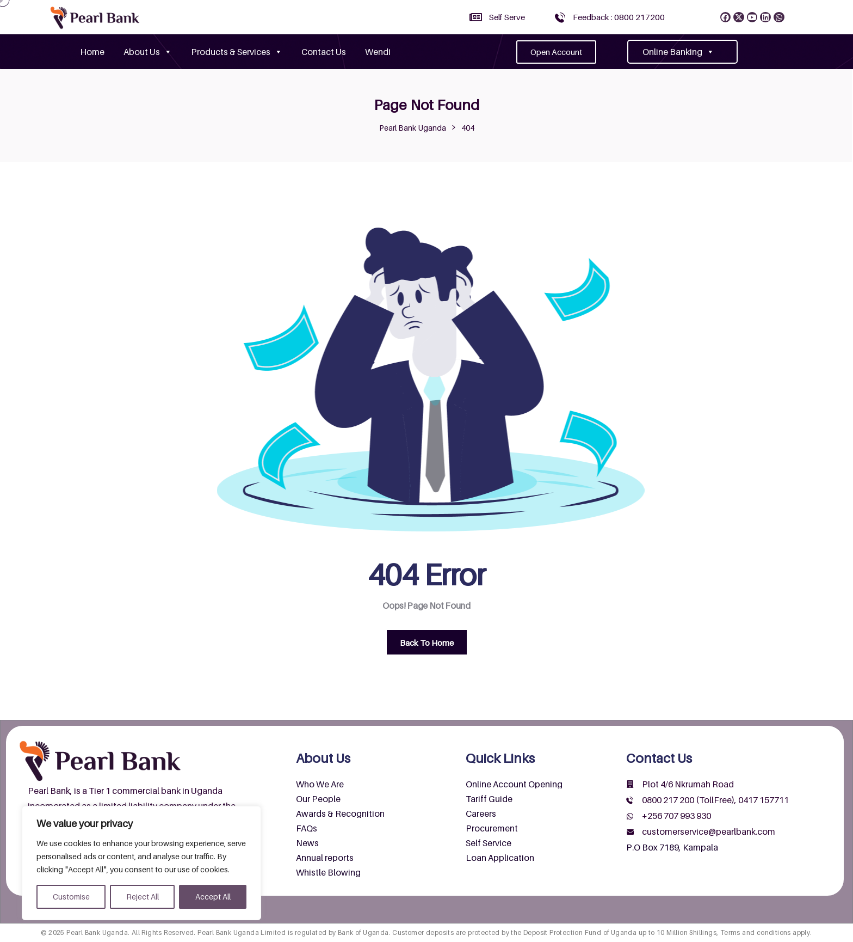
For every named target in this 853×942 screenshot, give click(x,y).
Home (92, 51)
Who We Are (320, 784)
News (307, 842)
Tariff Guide (489, 798)
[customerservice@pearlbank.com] (630, 832)
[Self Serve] (475, 17)
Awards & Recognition (340, 813)
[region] (141, 863)
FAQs (306, 828)
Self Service (488, 842)
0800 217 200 (668, 799)
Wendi (378, 51)
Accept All (213, 896)
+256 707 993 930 (676, 815)
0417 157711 (763, 799)
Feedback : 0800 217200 (619, 17)
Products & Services (236, 52)
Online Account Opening (514, 784)
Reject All (142, 896)
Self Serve (507, 17)
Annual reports (325, 857)
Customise (71, 896)
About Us (147, 52)
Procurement (492, 828)
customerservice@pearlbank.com (708, 831)
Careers (481, 813)
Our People (318, 798)
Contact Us (323, 51)
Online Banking (678, 52)
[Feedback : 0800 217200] (559, 17)
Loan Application (500, 857)
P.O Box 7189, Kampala (672, 847)
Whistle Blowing (328, 872)
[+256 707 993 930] (630, 816)
